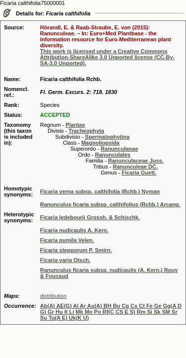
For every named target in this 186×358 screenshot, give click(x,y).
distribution (53, 296)
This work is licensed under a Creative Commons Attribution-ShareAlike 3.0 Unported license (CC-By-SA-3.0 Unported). (107, 57)
